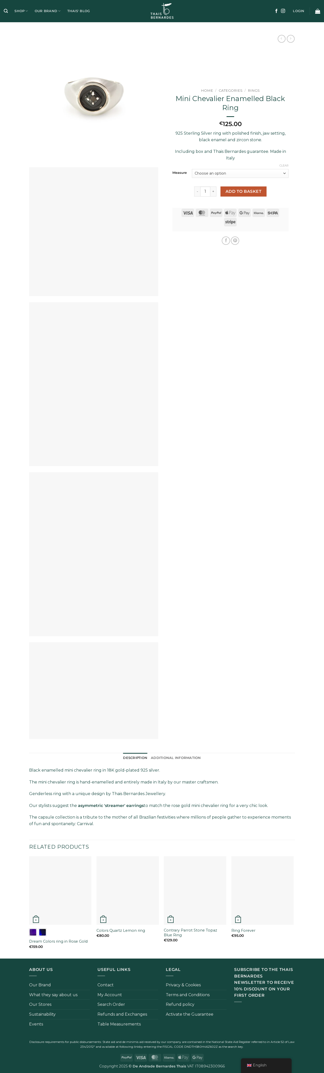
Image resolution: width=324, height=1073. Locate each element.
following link (129, 1046)
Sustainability (42, 1014)
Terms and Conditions (188, 994)
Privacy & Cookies (183, 985)
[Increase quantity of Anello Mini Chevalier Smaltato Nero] (213, 191)
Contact (105, 985)
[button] (6, 11)
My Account (109, 994)
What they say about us (53, 994)
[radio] (33, 932)
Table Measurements (119, 1024)
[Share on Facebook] (226, 240)
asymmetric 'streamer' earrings (111, 805)
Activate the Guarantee (189, 1014)
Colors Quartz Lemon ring (120, 930)
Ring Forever (243, 930)
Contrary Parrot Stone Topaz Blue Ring (190, 932)
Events (36, 1024)
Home (207, 90)
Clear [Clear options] (284, 165)
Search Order (111, 1004)
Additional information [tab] (176, 758)
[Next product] (282, 39)
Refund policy (180, 1004)
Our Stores (40, 1004)
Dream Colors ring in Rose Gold (58, 941)
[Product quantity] (205, 191)
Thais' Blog (78, 11)
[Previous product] (291, 39)
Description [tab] (135, 758)
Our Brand (48, 11)
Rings (254, 90)
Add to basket (243, 191)
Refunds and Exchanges (122, 1014)
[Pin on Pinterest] (235, 240)
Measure (179, 173)
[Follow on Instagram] (283, 11)
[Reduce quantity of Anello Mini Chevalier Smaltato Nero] (197, 191)
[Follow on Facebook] (276, 11)
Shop (21, 11)
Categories (230, 90)
